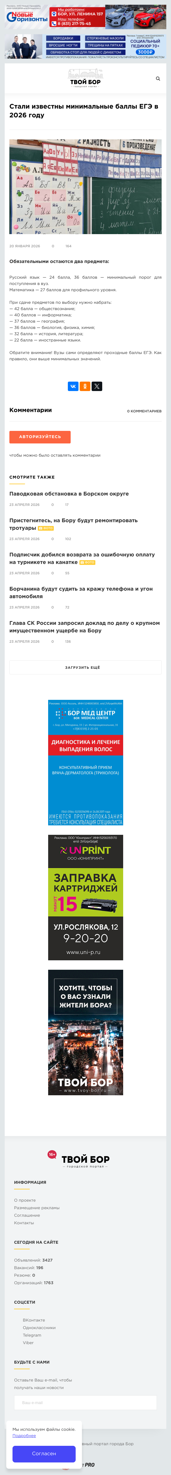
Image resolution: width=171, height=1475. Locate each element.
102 (68, 539)
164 (69, 246)
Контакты (24, 1223)
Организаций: (33, 1283)
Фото (48, 528)
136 (68, 641)
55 (67, 573)
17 (66, 505)
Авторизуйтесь (40, 437)
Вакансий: (28, 1268)
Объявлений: (33, 1261)
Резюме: (24, 1276)
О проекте (25, 1201)
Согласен (44, 1453)
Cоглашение (27, 1216)
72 (67, 607)
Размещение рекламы (37, 1208)
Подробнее (24, 1436)
